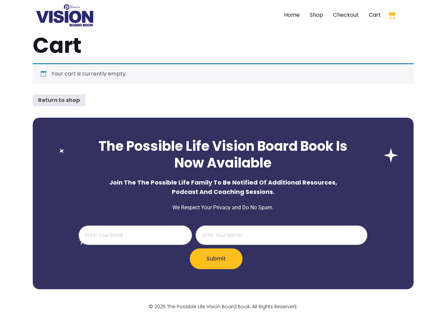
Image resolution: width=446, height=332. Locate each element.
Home (292, 15)
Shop (316, 15)
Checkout (346, 15)
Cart (375, 15)
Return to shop (59, 100)
